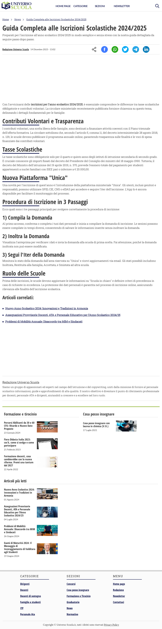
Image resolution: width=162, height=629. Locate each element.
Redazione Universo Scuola (15, 49)
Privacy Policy (111, 624)
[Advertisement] (81, 79)
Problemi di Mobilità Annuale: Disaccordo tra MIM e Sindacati (43, 321)
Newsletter (122, 6)
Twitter (125, 49)
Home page (119, 584)
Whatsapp (115, 49)
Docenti (24, 590)
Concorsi (71, 584)
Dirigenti (24, 584)
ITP (21, 608)
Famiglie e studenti (30, 602)
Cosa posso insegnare (78, 590)
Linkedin (146, 49)
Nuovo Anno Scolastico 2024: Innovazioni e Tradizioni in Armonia (46, 308)
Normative (72, 614)
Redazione (118, 590)
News (70, 608)
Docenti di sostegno (30, 596)
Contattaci (118, 602)
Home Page (63, 6)
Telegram (135, 49)
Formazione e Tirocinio (79, 596)
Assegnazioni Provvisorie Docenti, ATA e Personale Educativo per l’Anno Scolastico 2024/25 (62, 315)
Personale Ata (27, 614)
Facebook (104, 49)
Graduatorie (73, 602)
